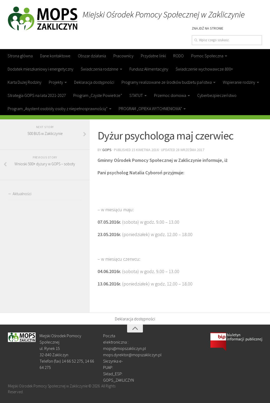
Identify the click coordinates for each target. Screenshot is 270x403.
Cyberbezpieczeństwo (217, 95)
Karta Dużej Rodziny (24, 82)
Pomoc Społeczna (207, 55)
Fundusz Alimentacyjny (148, 69)
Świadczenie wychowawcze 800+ (204, 69)
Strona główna (20, 55)
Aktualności (22, 193)
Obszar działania (92, 55)
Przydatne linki (153, 55)
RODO (178, 55)
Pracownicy (123, 55)
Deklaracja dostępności (94, 82)
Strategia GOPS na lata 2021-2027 (37, 95)
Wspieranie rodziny (239, 82)
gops (107, 149)
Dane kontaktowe (55, 55)
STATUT (136, 95)
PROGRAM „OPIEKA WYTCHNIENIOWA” (150, 108)
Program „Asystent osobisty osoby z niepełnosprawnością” (58, 108)
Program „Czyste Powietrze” (97, 95)
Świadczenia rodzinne (99, 69)
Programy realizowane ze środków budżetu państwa (167, 82)
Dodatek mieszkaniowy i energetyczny (40, 69)
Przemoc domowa (170, 95)
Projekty (56, 82)
